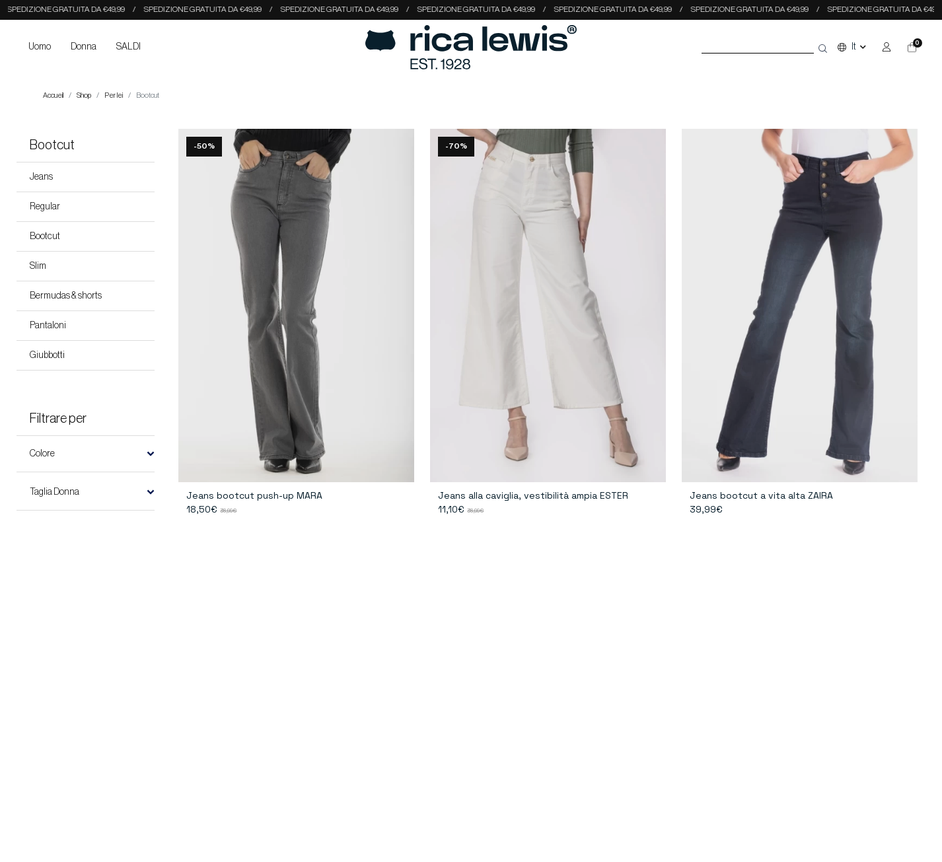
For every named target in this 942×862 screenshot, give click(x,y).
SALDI (128, 47)
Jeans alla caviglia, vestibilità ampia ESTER (533, 495)
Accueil (53, 95)
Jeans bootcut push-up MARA (254, 495)
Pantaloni (48, 325)
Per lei (113, 95)
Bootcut (45, 236)
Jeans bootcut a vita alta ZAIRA (761, 495)
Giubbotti (47, 355)
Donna (83, 47)
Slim (38, 266)
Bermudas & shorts (66, 296)
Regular (45, 206)
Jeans (41, 177)
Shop (84, 95)
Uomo (39, 47)
